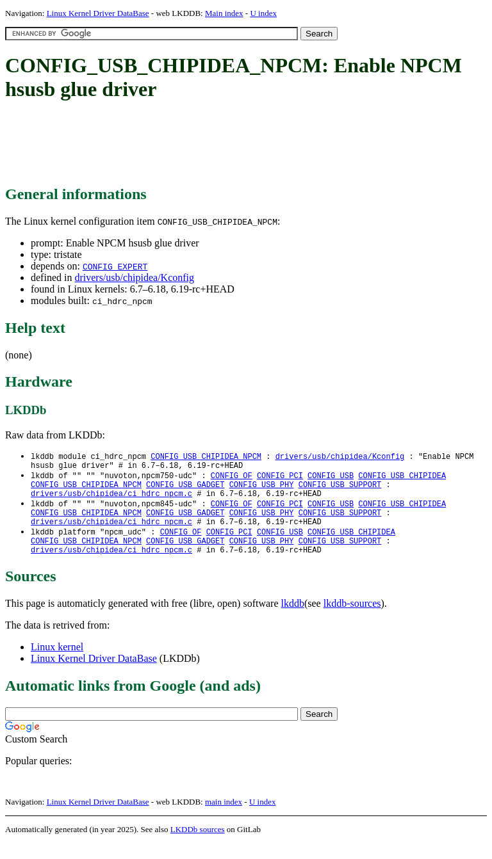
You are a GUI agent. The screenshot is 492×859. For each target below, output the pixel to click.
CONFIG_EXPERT (115, 266)
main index (223, 818)
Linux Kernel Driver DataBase (98, 13)
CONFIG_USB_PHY (261, 489)
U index (263, 13)
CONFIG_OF (231, 478)
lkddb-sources (352, 619)
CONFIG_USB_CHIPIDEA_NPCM (206, 456)
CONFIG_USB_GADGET (185, 489)
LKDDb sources (197, 845)
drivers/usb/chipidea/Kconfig (134, 277)
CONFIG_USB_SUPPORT (340, 489)
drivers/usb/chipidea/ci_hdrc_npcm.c (111, 500)
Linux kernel (57, 662)
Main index (224, 13)
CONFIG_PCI (280, 478)
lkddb (292, 619)
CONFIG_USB (331, 478)
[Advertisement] (238, 144)
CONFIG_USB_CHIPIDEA (402, 478)
